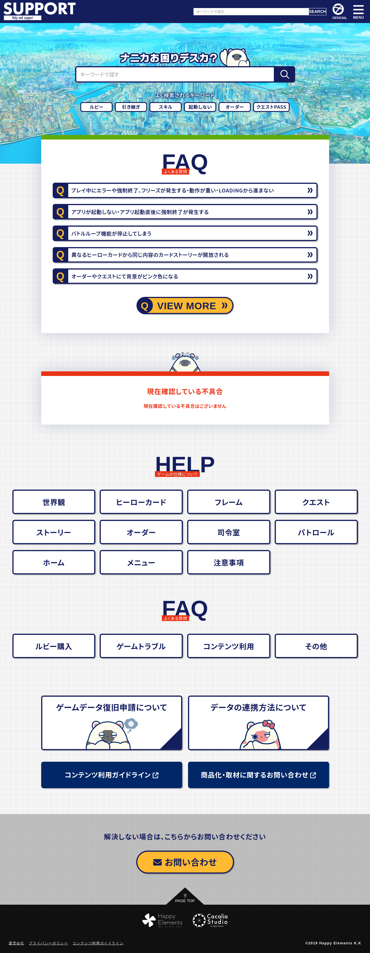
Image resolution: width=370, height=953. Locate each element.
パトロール (316, 532)
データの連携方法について (258, 707)
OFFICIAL (340, 11)
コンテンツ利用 (229, 646)
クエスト (316, 501)
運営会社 (16, 943)
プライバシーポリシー (48, 943)
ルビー (96, 106)
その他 (316, 646)
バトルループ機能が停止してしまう (111, 233)
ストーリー (53, 532)
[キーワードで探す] (251, 11)
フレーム (229, 501)
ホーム (53, 562)
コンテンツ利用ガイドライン (112, 774)
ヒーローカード (141, 501)
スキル (166, 106)
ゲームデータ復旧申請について (111, 707)
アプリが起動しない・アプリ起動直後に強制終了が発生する (140, 211)
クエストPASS (271, 106)
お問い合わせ (185, 861)
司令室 (228, 532)
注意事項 (228, 562)
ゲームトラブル (141, 646)
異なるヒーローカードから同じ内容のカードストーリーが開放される (150, 254)
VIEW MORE (187, 305)
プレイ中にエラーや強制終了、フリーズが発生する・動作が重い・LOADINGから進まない (172, 190)
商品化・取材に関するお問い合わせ (258, 774)
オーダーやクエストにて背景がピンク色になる (124, 276)
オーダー (234, 106)
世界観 (53, 501)
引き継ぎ (131, 106)
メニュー (141, 562)
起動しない (200, 106)
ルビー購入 (54, 646)
